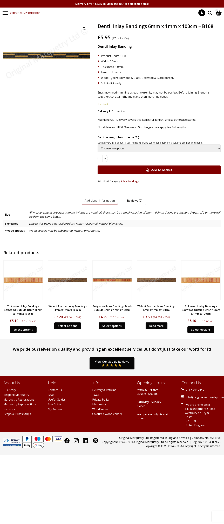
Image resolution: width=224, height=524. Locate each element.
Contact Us (55, 390)
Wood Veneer (101, 409)
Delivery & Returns (104, 390)
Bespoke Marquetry (16, 395)
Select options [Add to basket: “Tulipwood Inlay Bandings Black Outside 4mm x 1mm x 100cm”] (112, 326)
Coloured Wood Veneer (107, 414)
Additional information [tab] (100, 200)
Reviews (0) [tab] (134, 200)
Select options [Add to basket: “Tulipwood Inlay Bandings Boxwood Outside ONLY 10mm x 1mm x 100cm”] (23, 329)
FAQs (51, 395)
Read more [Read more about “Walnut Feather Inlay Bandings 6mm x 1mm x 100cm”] (156, 326)
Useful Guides (57, 399)
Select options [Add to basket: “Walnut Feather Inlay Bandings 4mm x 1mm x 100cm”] (67, 326)
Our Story (9, 390)
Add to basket (161, 170)
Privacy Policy (100, 399)
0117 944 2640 (195, 390)
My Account (55, 409)
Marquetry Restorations (18, 399)
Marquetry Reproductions (20, 404)
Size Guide (54, 404)
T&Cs (95, 395)
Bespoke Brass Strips (17, 414)
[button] (84, 29)
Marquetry (99, 404)
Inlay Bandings (130, 181)
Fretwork (9, 409)
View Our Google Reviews (112, 363)
